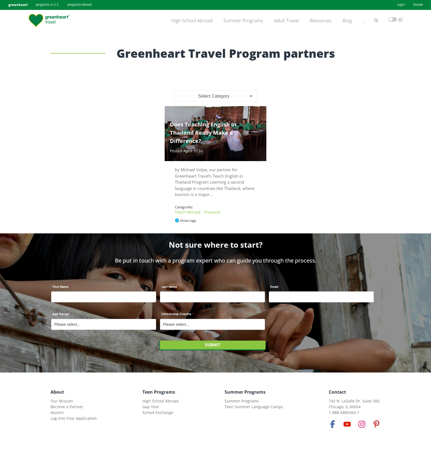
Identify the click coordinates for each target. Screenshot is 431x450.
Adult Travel (286, 20)
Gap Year (150, 406)
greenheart (17, 5)
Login (401, 5)
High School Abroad (191, 20)
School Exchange (157, 412)
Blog (347, 20)
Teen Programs (158, 392)
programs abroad (79, 5)
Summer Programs (243, 20)
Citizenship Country (176, 314)
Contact (337, 392)
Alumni (57, 412)
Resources (320, 20)
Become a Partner (67, 406)
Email (274, 287)
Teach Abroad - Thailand (197, 212)
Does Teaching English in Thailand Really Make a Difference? (203, 133)
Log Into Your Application (74, 418)
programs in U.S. (47, 5)
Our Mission (62, 401)
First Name (60, 287)
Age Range (61, 314)
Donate (418, 5)
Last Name (169, 287)
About (57, 392)
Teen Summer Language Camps (254, 406)
